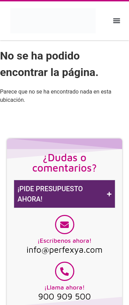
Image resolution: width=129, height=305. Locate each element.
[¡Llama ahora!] (64, 271)
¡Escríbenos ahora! (64, 240)
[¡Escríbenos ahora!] (64, 224)
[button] (116, 20)
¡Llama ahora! (64, 287)
